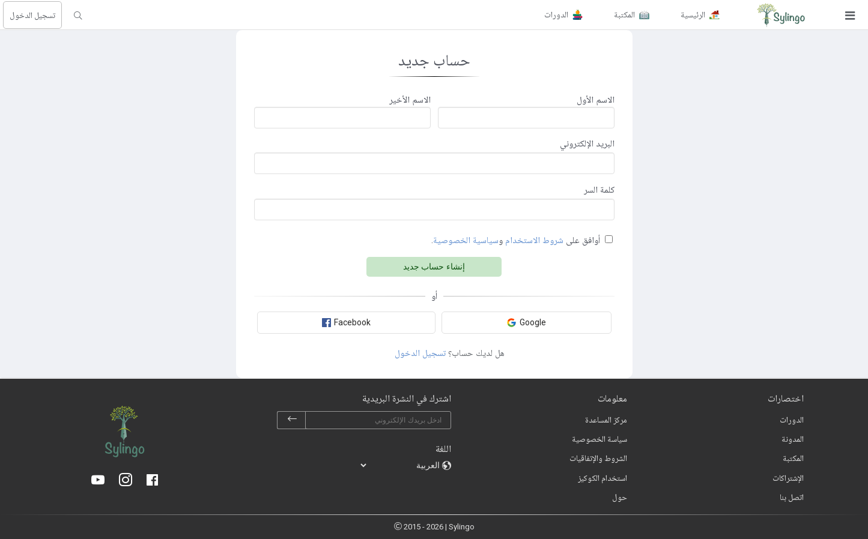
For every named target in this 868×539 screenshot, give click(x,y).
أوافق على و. (515, 240)
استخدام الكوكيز (602, 478)
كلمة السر (599, 189)
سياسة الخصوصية (599, 439)
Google (526, 323)
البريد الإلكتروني (587, 143)
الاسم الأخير (410, 99)
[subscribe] (292, 420)
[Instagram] (125, 481)
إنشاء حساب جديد (434, 266)
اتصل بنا (792, 497)
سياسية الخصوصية (466, 240)
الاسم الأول (596, 99)
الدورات (792, 419)
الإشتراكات (788, 478)
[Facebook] (152, 481)
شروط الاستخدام (534, 240)
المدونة (793, 439)
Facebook (346, 323)
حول (619, 497)
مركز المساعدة (606, 419)
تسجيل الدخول (32, 15)
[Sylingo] (781, 15)
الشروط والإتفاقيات (598, 458)
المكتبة (793, 458)
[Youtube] (98, 481)
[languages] (400, 465)
